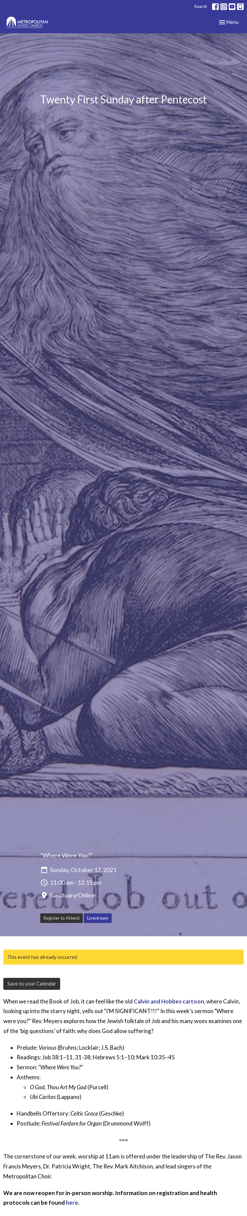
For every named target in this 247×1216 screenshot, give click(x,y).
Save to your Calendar (31, 984)
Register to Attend (61, 918)
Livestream (97, 918)
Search (200, 6)
